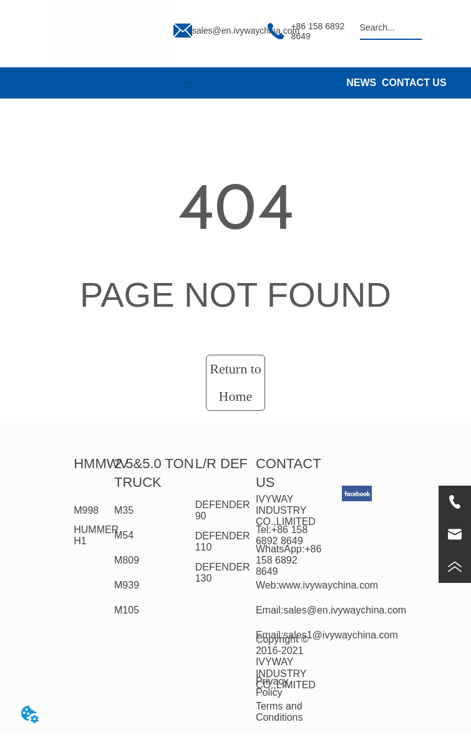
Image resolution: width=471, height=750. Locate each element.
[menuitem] (188, 83)
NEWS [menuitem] (361, 82)
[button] (189, 83)
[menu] (188, 83)
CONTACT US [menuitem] (414, 82)
